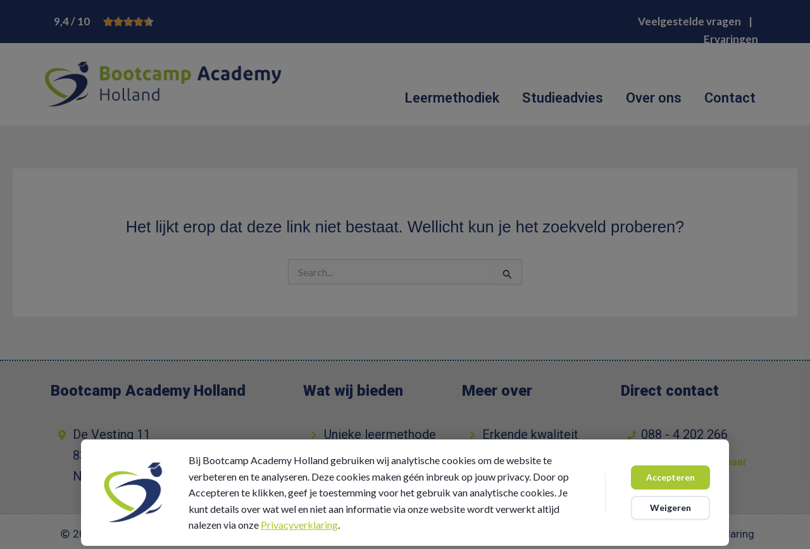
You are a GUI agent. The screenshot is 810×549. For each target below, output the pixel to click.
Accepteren (670, 477)
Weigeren (670, 507)
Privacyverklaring (299, 525)
